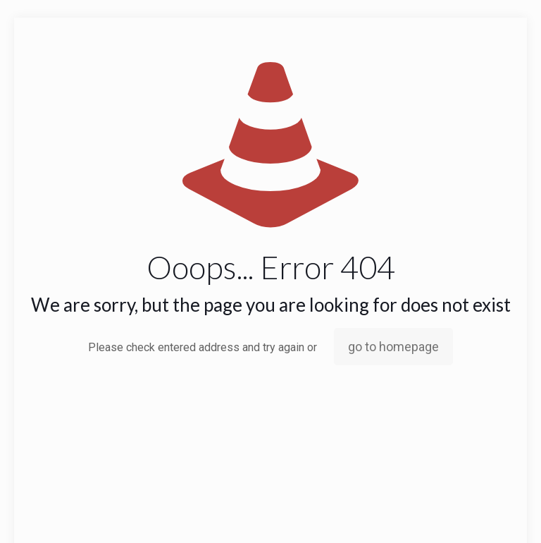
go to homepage (393, 346)
